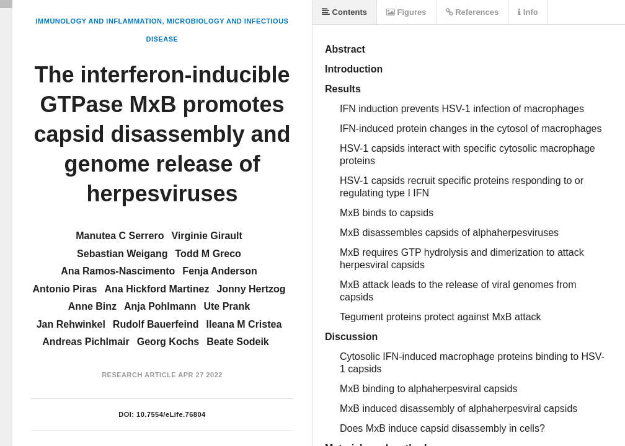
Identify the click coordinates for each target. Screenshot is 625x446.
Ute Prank (226, 306)
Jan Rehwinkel (71, 324)
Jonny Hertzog (250, 289)
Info (528, 12)
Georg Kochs (168, 341)
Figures (406, 12)
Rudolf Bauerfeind (156, 324)
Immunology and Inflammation (99, 21)
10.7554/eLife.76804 (171, 414)
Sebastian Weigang (122, 253)
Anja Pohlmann (160, 306)
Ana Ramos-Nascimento (118, 271)
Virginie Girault (206, 235)
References (472, 12)
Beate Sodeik (237, 341)
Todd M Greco (208, 253)
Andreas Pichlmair (86, 341)
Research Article (139, 374)
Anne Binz (92, 306)
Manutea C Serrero (120, 235)
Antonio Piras (64, 289)
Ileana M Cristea (244, 324)
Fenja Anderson (219, 271)
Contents (344, 12)
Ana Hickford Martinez (156, 289)
